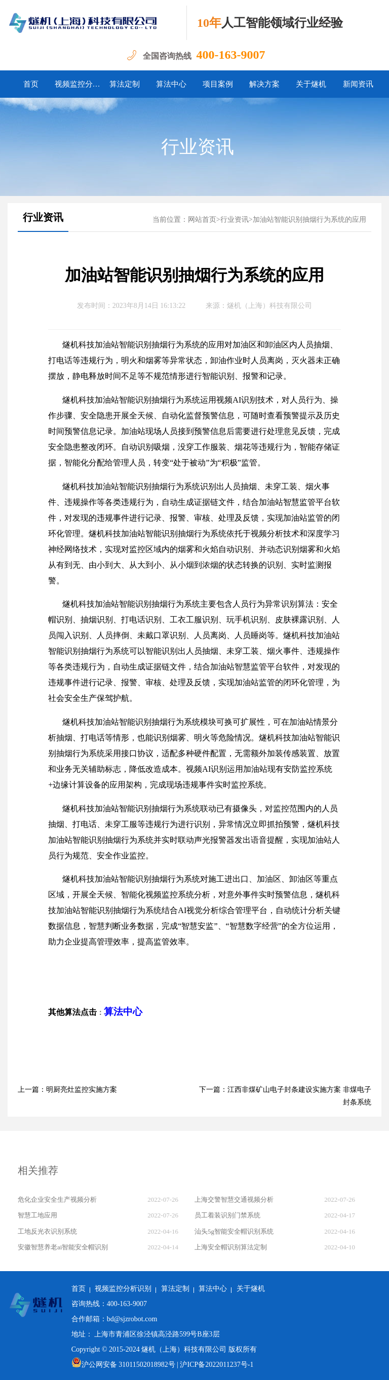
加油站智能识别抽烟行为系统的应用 (309, 219)
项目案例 (218, 84)
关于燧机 (311, 84)
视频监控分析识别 (78, 84)
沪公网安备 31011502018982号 (123, 1364)
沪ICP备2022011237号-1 (216, 1364)
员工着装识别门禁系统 (227, 1215)
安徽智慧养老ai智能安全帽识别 (63, 1247)
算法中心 (171, 84)
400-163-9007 (231, 54)
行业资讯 (197, 147)
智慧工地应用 (37, 1215)
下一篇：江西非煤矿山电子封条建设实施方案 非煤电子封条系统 (285, 1096)
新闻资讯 (358, 84)
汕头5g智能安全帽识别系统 (234, 1231)
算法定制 (124, 84)
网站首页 (202, 219)
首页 (30, 84)
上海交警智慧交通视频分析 (234, 1199)
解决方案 (264, 84)
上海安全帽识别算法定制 (230, 1247)
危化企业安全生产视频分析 (57, 1199)
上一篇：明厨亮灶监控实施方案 (67, 1089)
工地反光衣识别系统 (47, 1231)
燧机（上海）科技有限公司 (269, 305)
